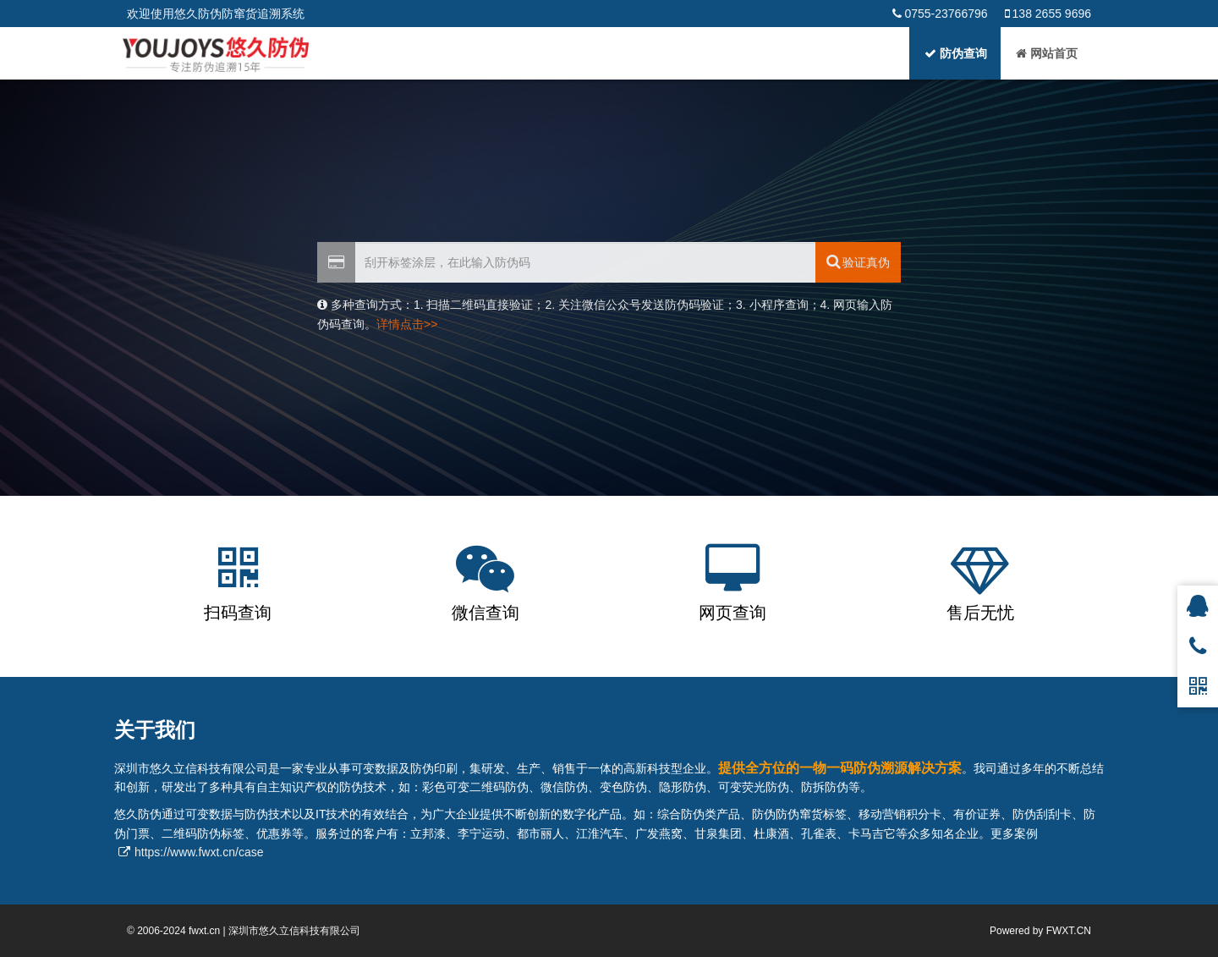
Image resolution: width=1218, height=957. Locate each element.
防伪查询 (955, 53)
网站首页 (1047, 53)
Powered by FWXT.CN (1040, 931)
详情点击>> (406, 324)
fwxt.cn (204, 931)
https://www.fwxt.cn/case (199, 852)
